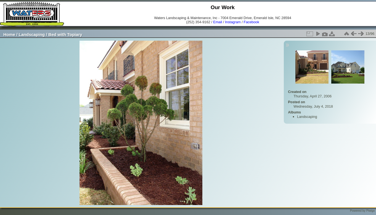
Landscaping (32, 34)
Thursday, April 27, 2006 (312, 96)
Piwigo (370, 210)
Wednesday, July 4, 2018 (313, 106)
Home (9, 34)
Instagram (233, 22)
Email (217, 22)
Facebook (251, 22)
